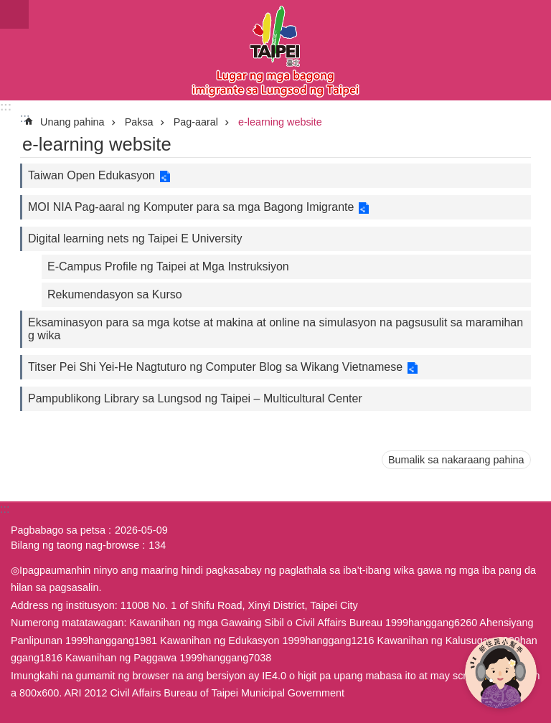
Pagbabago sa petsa (58, 530)
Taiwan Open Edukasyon (91, 175)
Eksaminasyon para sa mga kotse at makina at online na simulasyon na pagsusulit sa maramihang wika (275, 328)
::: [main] (24, 118)
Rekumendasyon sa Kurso (114, 294)
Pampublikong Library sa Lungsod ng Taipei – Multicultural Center (195, 398)
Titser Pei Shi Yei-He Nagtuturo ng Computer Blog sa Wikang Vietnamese (215, 367)
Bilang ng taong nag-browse (75, 545)
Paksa (139, 122)
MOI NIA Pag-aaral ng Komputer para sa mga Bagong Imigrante (191, 207)
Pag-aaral (196, 122)
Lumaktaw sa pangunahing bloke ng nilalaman (7, 7)
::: (5, 106)
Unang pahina (72, 122)
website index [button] (14, 14)
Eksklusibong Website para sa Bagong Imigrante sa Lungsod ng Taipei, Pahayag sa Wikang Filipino (275, 50)
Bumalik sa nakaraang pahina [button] (456, 460)
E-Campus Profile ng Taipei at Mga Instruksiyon (168, 266)
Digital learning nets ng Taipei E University (135, 238)
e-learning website (280, 122)
